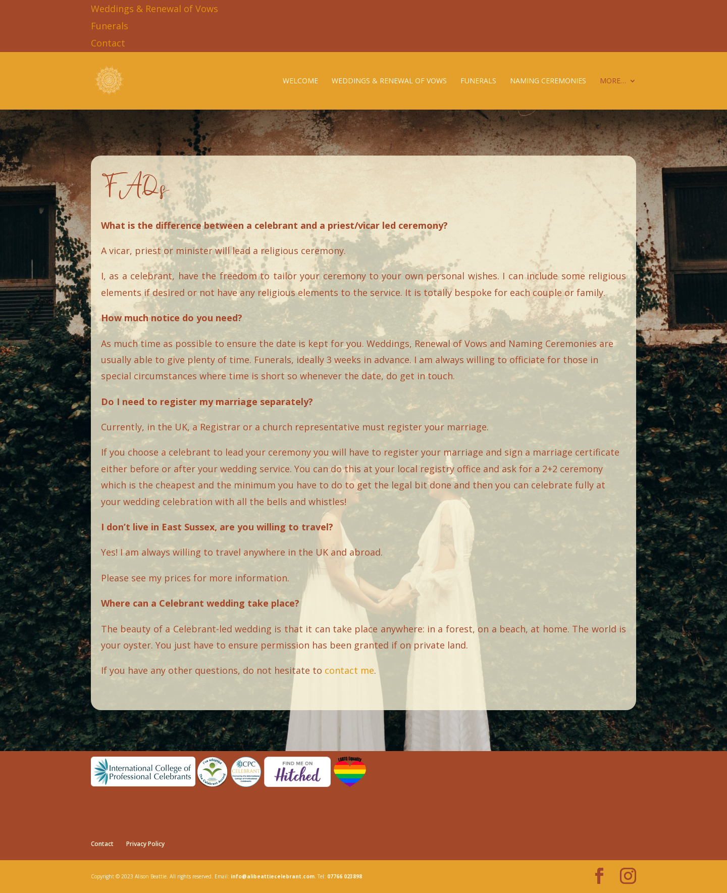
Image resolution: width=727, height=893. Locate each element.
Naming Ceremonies (548, 81)
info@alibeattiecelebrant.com (273, 876)
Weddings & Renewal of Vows (154, 9)
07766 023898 (344, 876)
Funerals (109, 26)
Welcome (300, 81)
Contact (108, 43)
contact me (349, 670)
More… (613, 81)
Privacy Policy (145, 843)
